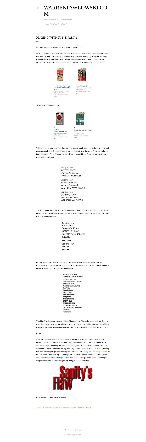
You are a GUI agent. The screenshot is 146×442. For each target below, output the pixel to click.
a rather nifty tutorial (98, 351)
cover (47, 407)
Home (47, 24)
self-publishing (70, 407)
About (63, 24)
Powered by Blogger (73, 429)
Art (43, 407)
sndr (79, 435)
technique (80, 407)
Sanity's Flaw (60, 407)
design (51, 407)
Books (54, 24)
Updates (88, 407)
